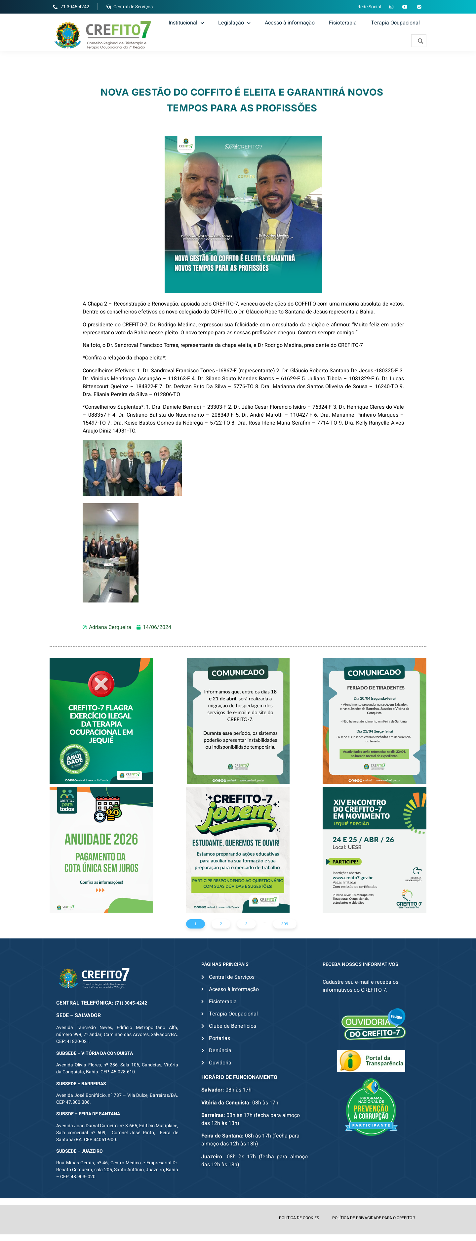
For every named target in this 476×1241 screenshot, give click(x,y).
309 (284, 924)
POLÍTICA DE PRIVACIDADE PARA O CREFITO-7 (374, 1218)
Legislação (234, 23)
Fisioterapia (343, 23)
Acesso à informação (290, 23)
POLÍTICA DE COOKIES (299, 1218)
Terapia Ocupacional (395, 23)
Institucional (186, 23)
